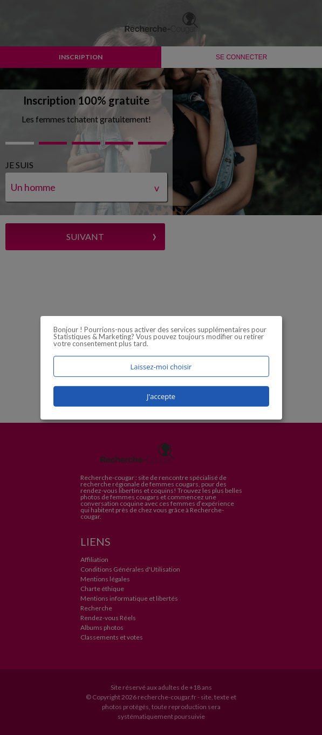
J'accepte (161, 396)
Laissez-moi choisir (161, 366)
